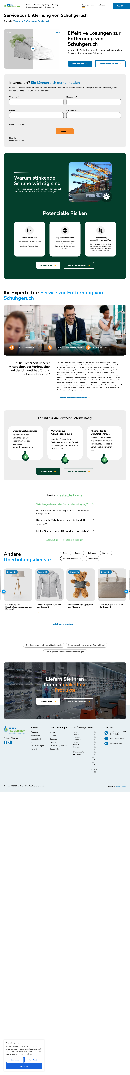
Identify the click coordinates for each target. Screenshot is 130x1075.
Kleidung (55, 5)
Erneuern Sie (49, 7)
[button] (65, 504)
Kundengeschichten (88, 5)
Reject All (33, 1060)
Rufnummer (93, 113)
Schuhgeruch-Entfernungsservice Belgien (65, 651)
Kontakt (34, 749)
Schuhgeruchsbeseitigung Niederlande (44, 645)
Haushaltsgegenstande (34, 7)
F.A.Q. (33, 742)
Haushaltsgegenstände (72, 558)
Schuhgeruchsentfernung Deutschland (86, 645)
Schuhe (28, 5)
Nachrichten (102, 5)
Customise (15, 1060)
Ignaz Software (121, 786)
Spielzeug (45, 5)
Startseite (8, 21)
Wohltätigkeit (36, 739)
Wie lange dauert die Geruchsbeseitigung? (62, 504)
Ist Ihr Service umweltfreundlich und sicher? (62, 531)
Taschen (37, 5)
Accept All (24, 1066)
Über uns (34, 732)
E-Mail (36, 113)
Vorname (36, 99)
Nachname (93, 99)
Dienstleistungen (37, 746)
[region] (24, 1055)
